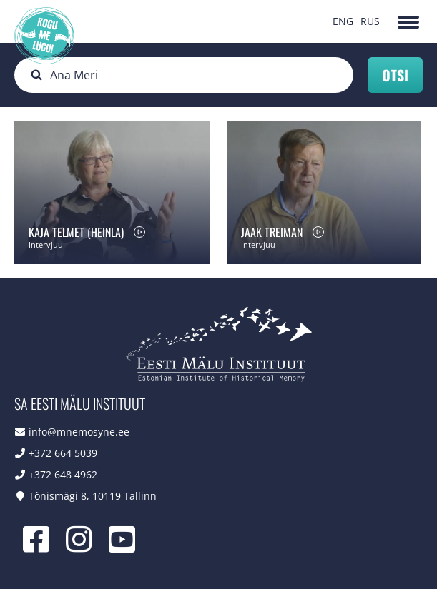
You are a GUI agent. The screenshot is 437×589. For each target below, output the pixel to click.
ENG (343, 21)
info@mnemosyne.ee (79, 431)
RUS (370, 21)
